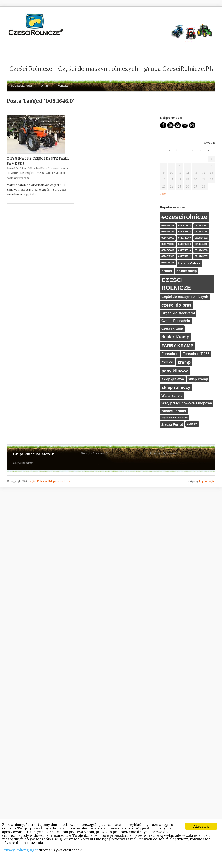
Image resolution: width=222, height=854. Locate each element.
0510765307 (167, 262)
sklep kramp (198, 379)
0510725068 (167, 238)
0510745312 (184, 256)
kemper (167, 361)
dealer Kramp (175, 336)
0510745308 (201, 250)
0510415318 (167, 225)
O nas (44, 85)
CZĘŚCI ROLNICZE (176, 284)
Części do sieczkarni (178, 313)
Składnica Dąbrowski (163, 453)
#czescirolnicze (184, 216)
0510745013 (184, 250)
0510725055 (201, 231)
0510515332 (167, 231)
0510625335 (184, 231)
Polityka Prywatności (95, 453)
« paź (163, 194)
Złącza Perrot (172, 424)
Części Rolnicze (23, 463)
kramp (184, 362)
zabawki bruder (173, 411)
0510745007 (167, 244)
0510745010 (201, 244)
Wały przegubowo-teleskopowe (186, 403)
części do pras (176, 305)
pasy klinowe (175, 370)
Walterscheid (172, 395)
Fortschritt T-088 (196, 354)
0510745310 (167, 256)
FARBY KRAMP (177, 345)
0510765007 (201, 256)
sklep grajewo (172, 379)
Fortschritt (170, 354)
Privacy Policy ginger (20, 850)
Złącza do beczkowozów (174, 417)
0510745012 (167, 250)
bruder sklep (186, 271)
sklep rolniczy (175, 387)
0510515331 (201, 225)
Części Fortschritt (175, 321)
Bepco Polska (189, 263)
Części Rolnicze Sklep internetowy (49, 481)
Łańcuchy (192, 424)
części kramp (172, 328)
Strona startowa (21, 85)
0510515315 (184, 225)
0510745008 (184, 244)
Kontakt (62, 85)
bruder (166, 271)
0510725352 (201, 238)
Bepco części (207, 481)
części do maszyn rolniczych (184, 297)
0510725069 (184, 238)
